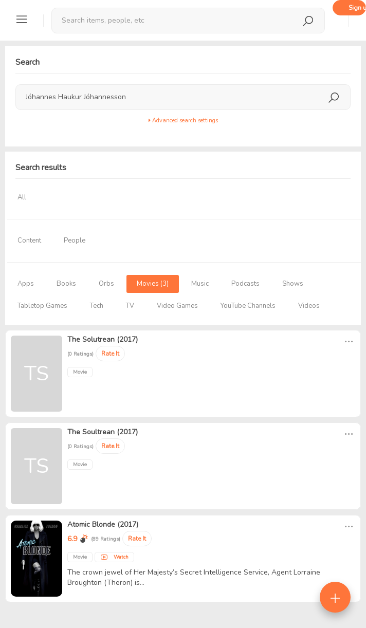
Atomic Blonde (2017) (102, 524)
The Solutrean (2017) (102, 339)
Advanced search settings (183, 120)
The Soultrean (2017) (102, 432)
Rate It (110, 353)
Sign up (357, 8)
